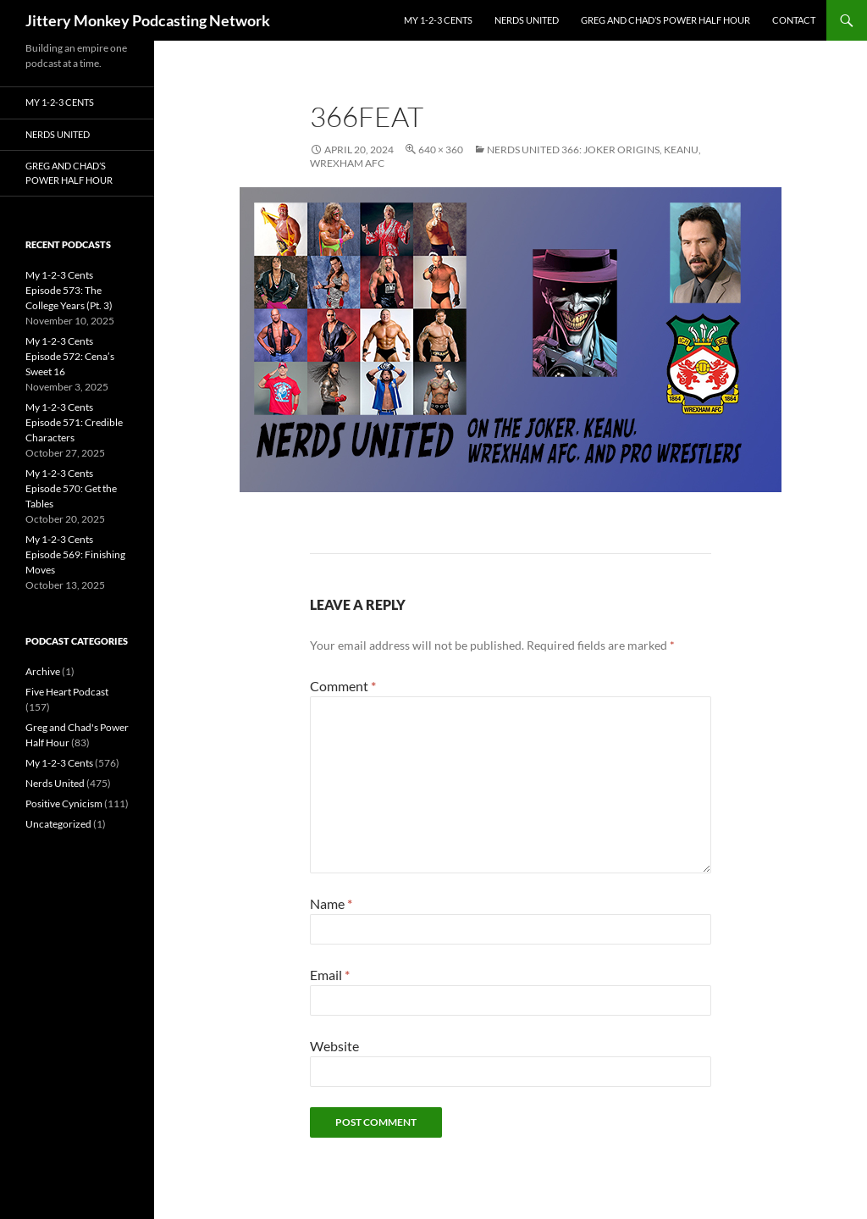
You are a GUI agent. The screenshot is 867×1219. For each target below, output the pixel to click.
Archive (42, 671)
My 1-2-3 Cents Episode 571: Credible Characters (74, 422)
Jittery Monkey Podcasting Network (147, 20)
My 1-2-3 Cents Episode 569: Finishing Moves (75, 554)
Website (334, 1046)
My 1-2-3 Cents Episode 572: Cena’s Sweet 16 (69, 356)
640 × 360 (440, 149)
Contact (793, 19)
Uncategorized (58, 823)
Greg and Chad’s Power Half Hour (665, 19)
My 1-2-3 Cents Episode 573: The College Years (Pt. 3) (69, 290)
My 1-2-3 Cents (438, 19)
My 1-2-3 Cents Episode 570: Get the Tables (71, 488)
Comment (343, 686)
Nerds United (526, 19)
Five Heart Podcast (66, 691)
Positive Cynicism (63, 803)
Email (330, 975)
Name (331, 903)
